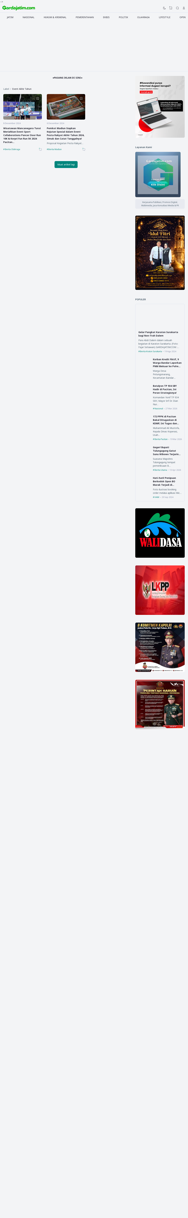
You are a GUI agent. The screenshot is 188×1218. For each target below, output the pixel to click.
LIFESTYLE (164, 17)
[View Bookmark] (171, 8)
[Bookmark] (37, 98)
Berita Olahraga (12, 149)
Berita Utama (161, 470)
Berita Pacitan (161, 439)
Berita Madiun (55, 149)
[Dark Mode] (164, 8)
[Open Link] (184, 8)
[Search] (177, 8)
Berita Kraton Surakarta (151, 351)
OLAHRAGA (143, 17)
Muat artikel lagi (66, 164)
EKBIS (106, 17)
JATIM (10, 17)
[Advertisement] (94, 46)
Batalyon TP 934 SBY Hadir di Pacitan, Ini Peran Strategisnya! (165, 389)
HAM (157, 497)
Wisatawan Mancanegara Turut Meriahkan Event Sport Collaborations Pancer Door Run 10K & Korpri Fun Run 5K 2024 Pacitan (22, 135)
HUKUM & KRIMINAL (55, 17)
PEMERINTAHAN (85, 17)
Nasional (159, 408)
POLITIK (123, 17)
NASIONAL (28, 17)
